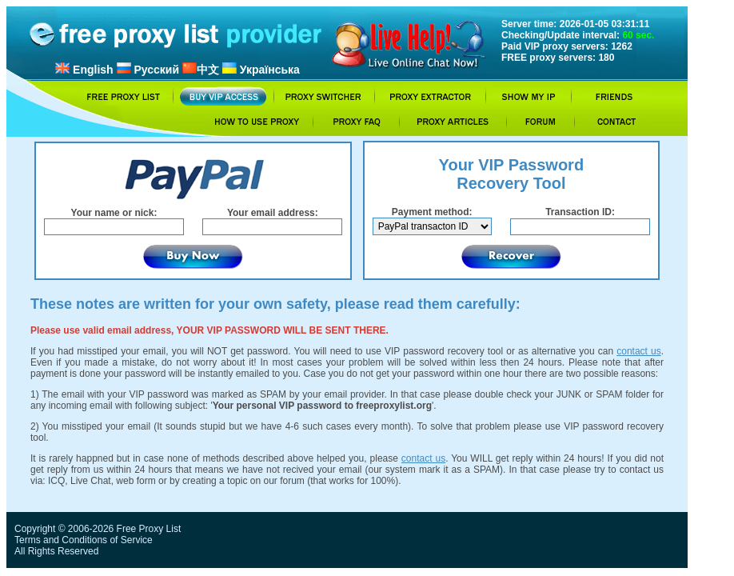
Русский (148, 69)
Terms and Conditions (60, 540)
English (84, 69)
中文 (200, 69)
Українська (261, 69)
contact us (638, 351)
